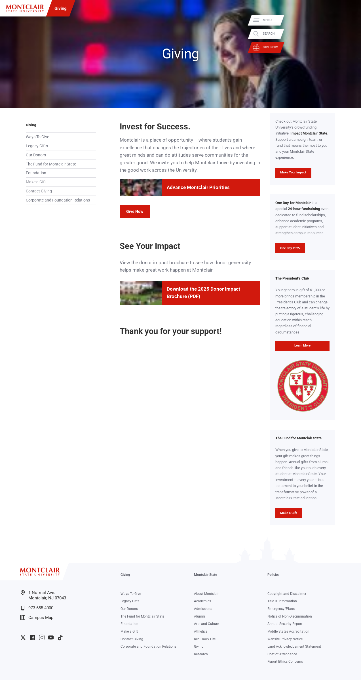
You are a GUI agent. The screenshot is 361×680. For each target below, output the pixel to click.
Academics (202, 601)
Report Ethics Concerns (285, 662)
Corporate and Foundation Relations (58, 200)
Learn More (293, 347)
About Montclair (206, 594)
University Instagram (42, 638)
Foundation (36, 173)
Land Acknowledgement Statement (294, 646)
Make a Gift (36, 182)
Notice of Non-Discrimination (289, 616)
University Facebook (32, 638)
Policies (273, 575)
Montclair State (205, 575)
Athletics (200, 631)
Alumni (199, 616)
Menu (348, 20)
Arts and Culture (206, 624)
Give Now (351, 47)
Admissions (203, 609)
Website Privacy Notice (285, 639)
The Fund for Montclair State (51, 164)
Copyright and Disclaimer (286, 594)
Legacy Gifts (37, 146)
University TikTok (60, 638)
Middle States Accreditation (288, 631)
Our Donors (36, 155)
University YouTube (51, 638)
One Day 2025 (290, 248)
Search (350, 33)
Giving (60, 8)
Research (201, 654)
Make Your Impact (291, 174)
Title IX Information (282, 601)
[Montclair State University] (25, 8)
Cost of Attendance (282, 654)
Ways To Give (37, 137)
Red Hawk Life (205, 639)
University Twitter (23, 638)
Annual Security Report (284, 624)
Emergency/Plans (281, 609)
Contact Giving (39, 191)
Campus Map (37, 617)
